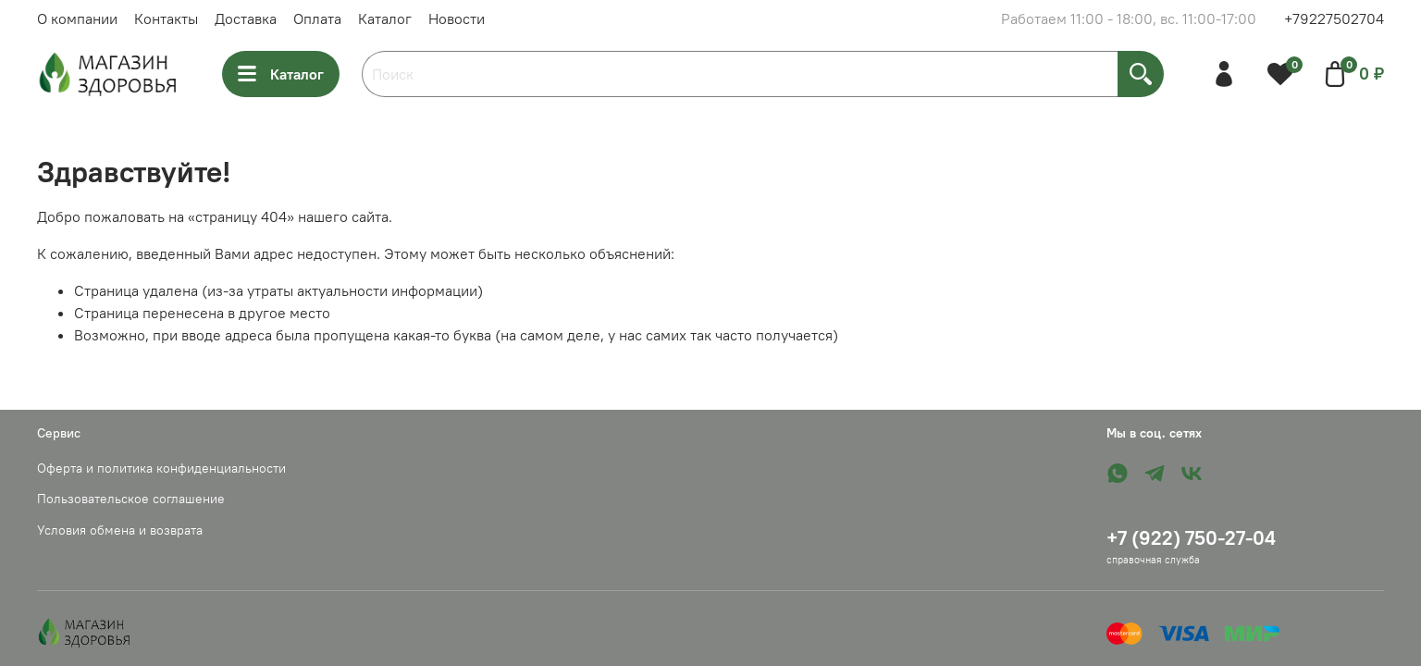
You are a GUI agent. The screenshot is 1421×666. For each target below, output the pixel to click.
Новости (456, 18)
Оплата (317, 18)
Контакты (166, 18)
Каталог (385, 18)
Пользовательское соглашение (131, 498)
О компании (77, 18)
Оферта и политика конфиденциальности (161, 468)
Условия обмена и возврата (120, 530)
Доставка (246, 18)
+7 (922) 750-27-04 (1191, 537)
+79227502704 (1334, 18)
